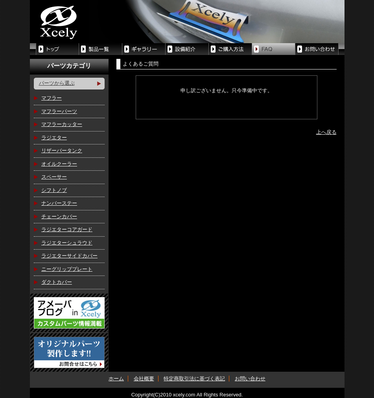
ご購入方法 (230, 49)
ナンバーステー (59, 203)
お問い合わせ (250, 379)
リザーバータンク (61, 150)
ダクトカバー (56, 282)
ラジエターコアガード (66, 229)
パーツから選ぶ (57, 83)
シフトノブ (54, 190)
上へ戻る (326, 132)
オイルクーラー (59, 164)
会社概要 (144, 379)
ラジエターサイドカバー (69, 256)
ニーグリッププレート (66, 269)
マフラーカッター (61, 124)
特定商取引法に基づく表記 (194, 379)
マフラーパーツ (59, 111)
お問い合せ (317, 49)
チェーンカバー (59, 216)
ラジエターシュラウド (66, 243)
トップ (57, 49)
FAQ (273, 49)
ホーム (116, 379)
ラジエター (54, 138)
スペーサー (54, 177)
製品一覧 (100, 49)
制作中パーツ (144, 49)
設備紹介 (187, 49)
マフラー (51, 98)
